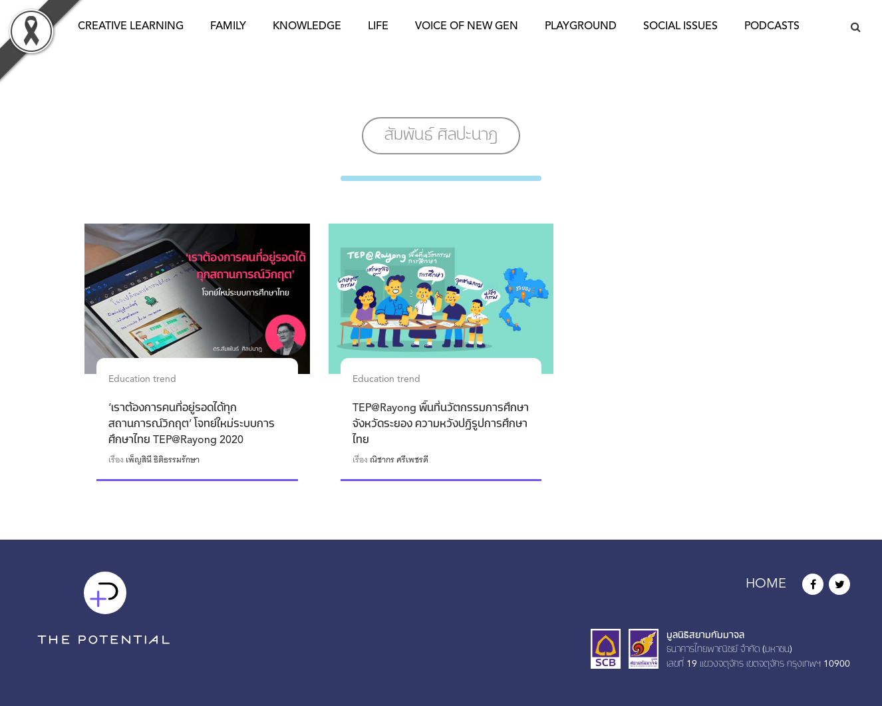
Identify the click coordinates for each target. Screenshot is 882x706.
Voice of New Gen (466, 26)
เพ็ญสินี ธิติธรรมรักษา (163, 459)
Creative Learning (131, 26)
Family (228, 26)
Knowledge (307, 26)
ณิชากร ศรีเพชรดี (399, 459)
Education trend (142, 379)
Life (378, 26)
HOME (766, 584)
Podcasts (772, 26)
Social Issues (680, 26)
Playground (581, 26)
